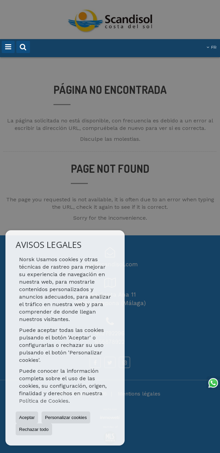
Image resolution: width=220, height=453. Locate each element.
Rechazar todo (34, 429)
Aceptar (27, 417)
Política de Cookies (43, 401)
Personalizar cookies (66, 417)
